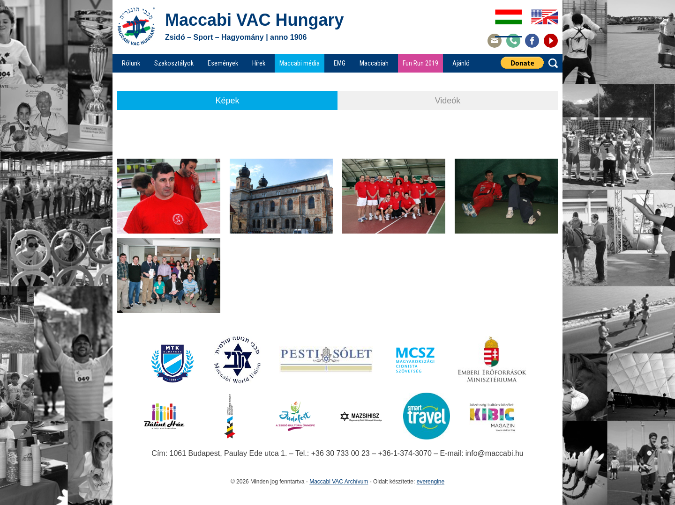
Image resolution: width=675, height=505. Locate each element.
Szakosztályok (174, 63)
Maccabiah (374, 63)
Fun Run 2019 (420, 63)
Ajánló (461, 63)
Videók (448, 100)
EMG (339, 63)
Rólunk (131, 63)
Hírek (258, 63)
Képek (227, 100)
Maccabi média (299, 63)
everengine (430, 481)
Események (223, 63)
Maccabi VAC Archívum (338, 481)
